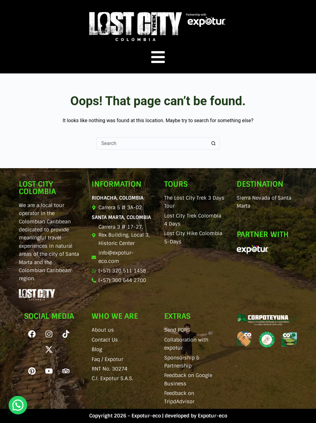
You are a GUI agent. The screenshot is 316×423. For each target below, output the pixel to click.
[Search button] (213, 143)
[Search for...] (151, 143)
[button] (18, 405)
